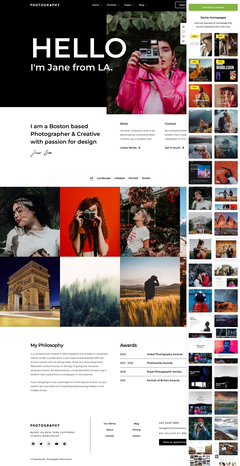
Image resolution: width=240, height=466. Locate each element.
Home (95, 5)
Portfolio (111, 5)
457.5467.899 (169, 422)
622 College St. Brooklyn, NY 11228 (183, 433)
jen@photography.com (176, 428)
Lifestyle (119, 178)
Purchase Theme (213, 7)
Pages (127, 5)
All (91, 178)
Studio (146, 178)
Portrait (133, 178)
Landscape (104, 178)
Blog (141, 5)
